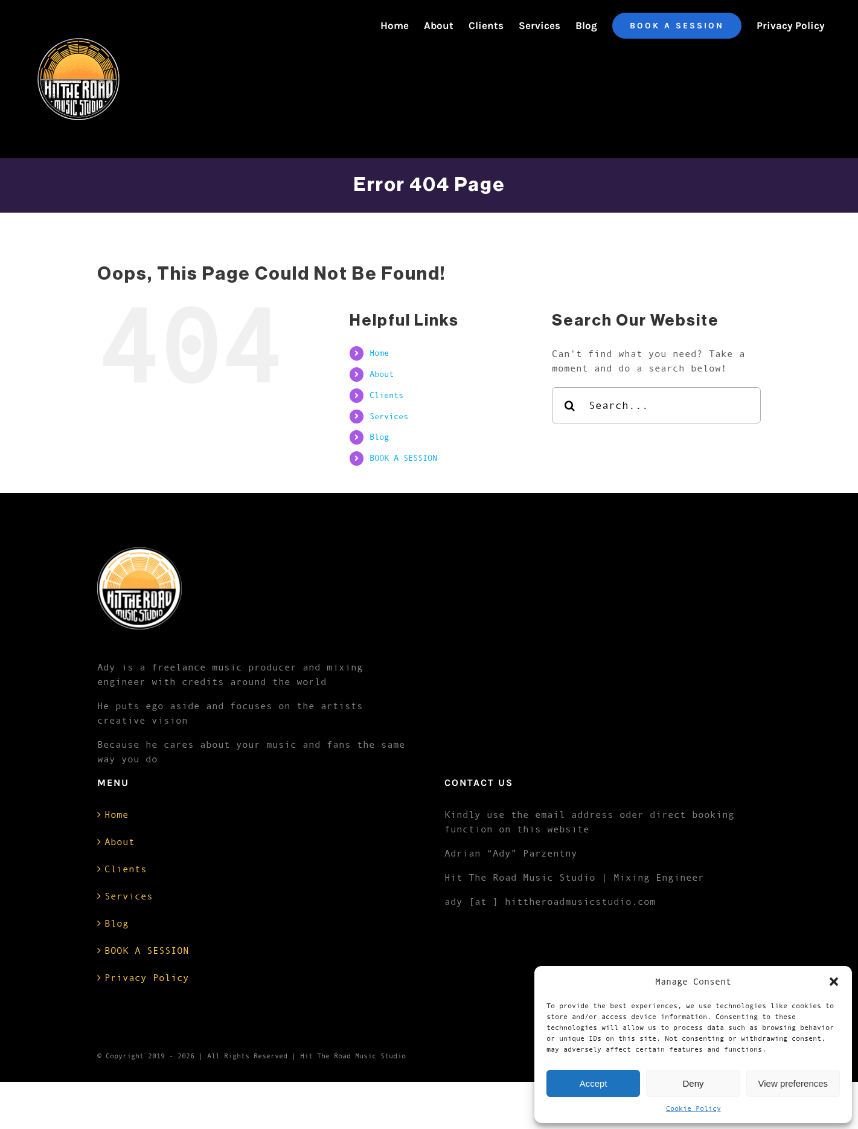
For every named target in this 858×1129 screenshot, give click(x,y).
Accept (593, 1083)
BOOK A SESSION (403, 458)
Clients (386, 395)
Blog (379, 437)
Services (389, 416)
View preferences (793, 1083)
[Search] (570, 405)
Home (379, 353)
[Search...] (656, 405)
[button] (834, 982)
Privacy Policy (146, 977)
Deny (692, 1083)
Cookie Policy (693, 1108)
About (382, 374)
